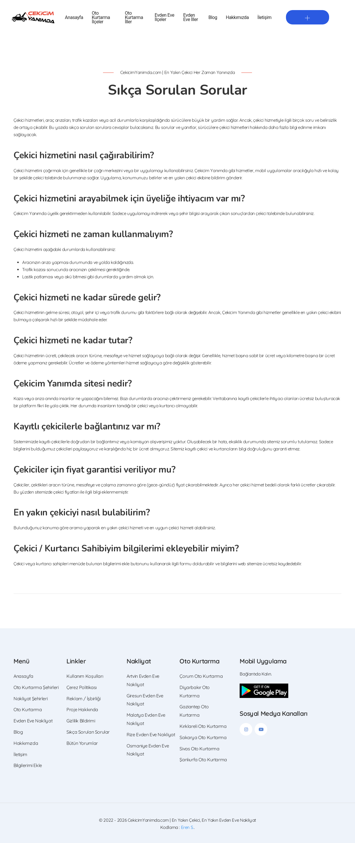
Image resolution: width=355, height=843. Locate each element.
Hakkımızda (237, 17)
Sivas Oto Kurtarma (199, 748)
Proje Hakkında (82, 709)
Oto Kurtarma (28, 709)
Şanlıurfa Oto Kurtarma (203, 759)
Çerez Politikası (81, 687)
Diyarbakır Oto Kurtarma (195, 691)
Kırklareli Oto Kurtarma (203, 726)
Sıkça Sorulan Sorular (88, 732)
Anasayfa (74, 17)
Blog (213, 17)
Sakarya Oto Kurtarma (203, 737)
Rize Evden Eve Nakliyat (151, 734)
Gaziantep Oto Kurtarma (194, 711)
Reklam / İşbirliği (83, 698)
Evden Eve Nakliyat (33, 721)
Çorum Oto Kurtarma (201, 676)
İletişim (264, 17)
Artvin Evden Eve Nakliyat (143, 680)
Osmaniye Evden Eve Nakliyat (148, 750)
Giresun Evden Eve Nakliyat (145, 700)
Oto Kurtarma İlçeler (101, 17)
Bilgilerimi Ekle (28, 765)
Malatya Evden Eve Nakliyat (146, 719)
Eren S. (187, 827)
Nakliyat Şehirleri (30, 698)
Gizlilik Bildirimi (80, 721)
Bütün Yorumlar (82, 743)
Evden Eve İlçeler (164, 17)
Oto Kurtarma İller (134, 17)
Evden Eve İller (190, 17)
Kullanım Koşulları (84, 676)
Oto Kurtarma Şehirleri (36, 687)
